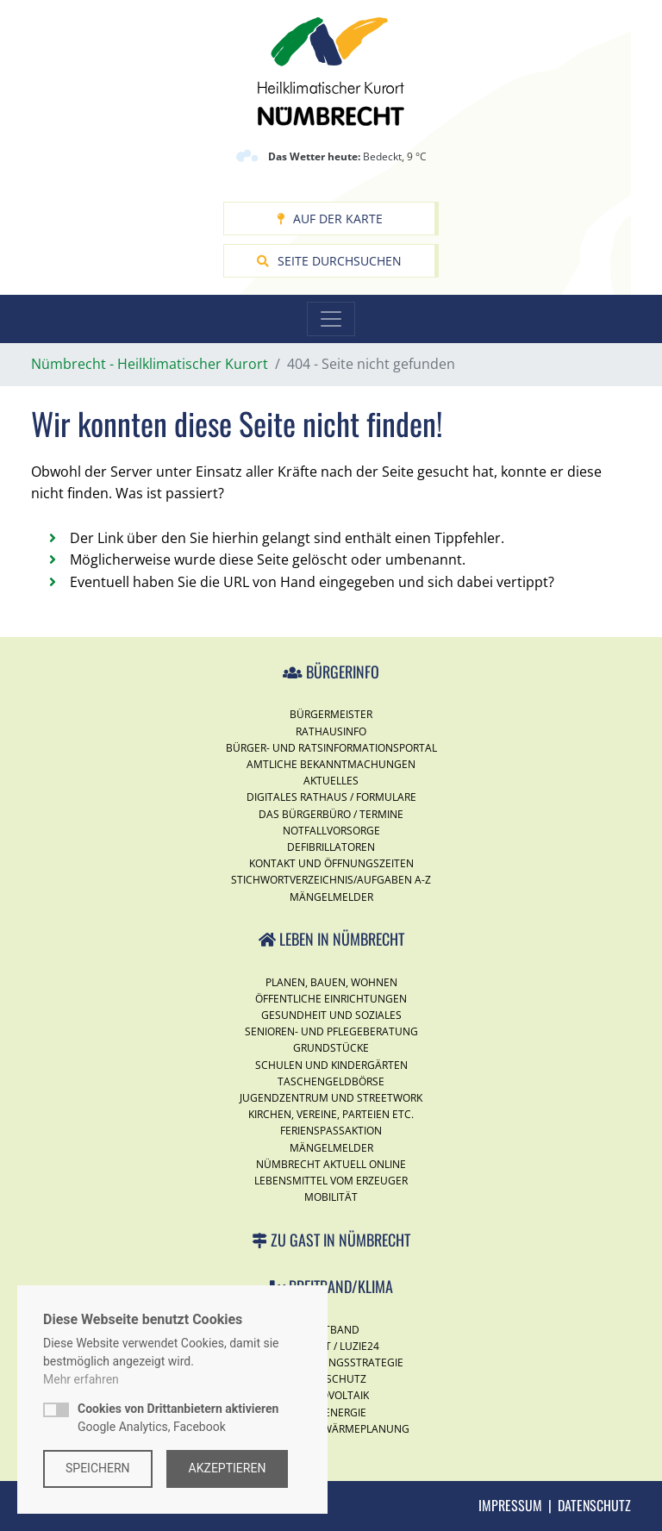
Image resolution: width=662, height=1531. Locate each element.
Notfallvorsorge (331, 830)
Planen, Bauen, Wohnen (331, 982)
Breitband (331, 1329)
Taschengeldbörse (331, 1081)
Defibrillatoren (331, 847)
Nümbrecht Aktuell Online (331, 1164)
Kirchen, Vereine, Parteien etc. (331, 1114)
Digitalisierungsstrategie (331, 1362)
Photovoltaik (331, 1395)
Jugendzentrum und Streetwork (331, 1097)
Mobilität (331, 1197)
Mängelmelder (331, 897)
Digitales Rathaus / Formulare (331, 797)
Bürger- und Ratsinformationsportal (331, 748)
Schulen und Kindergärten (331, 1065)
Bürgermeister (331, 714)
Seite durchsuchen (329, 261)
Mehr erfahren (81, 1379)
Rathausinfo (331, 731)
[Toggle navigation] (331, 319)
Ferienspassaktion (331, 1130)
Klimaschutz (331, 1379)
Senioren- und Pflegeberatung (331, 1031)
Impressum (510, 1505)
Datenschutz (594, 1505)
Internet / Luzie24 (331, 1346)
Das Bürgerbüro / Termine (331, 814)
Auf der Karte (330, 218)
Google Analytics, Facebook (178, 1418)
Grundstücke (331, 1047)
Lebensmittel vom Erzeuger (331, 1180)
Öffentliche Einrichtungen (331, 998)
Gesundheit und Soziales (331, 1015)
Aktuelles (331, 780)
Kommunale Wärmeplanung (331, 1429)
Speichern (98, 1468)
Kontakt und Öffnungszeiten (331, 863)
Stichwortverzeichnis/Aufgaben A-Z (331, 879)
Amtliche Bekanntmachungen (331, 764)
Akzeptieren (227, 1468)
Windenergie (331, 1412)
